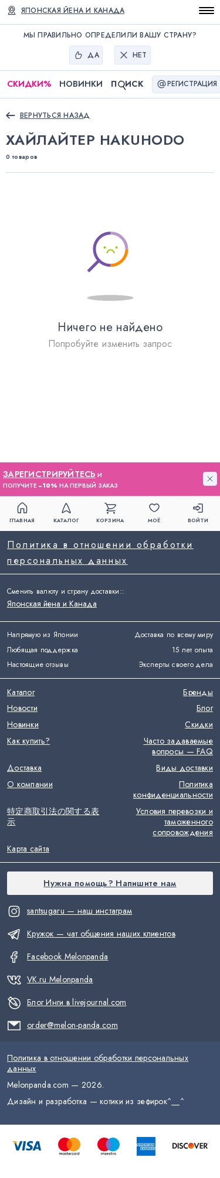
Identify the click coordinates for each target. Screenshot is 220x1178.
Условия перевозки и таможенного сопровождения (174, 822)
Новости (22, 708)
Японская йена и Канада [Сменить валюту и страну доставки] (72, 10)
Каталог (21, 692)
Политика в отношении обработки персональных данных (100, 552)
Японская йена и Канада (52, 604)
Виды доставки (184, 768)
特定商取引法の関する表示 (53, 817)
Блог (205, 708)
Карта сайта (28, 849)
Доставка (24, 768)
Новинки (81, 84)
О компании (30, 784)
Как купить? (28, 741)
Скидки (29, 84)
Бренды (198, 692)
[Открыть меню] (206, 10)
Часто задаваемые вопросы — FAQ (178, 746)
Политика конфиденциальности (173, 790)
